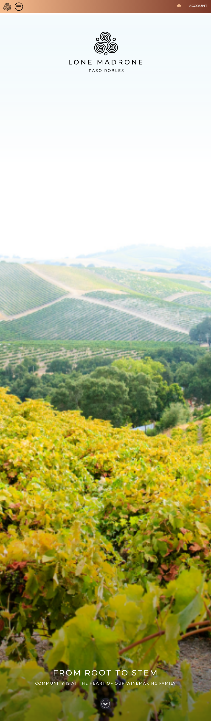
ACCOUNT (198, 5)
